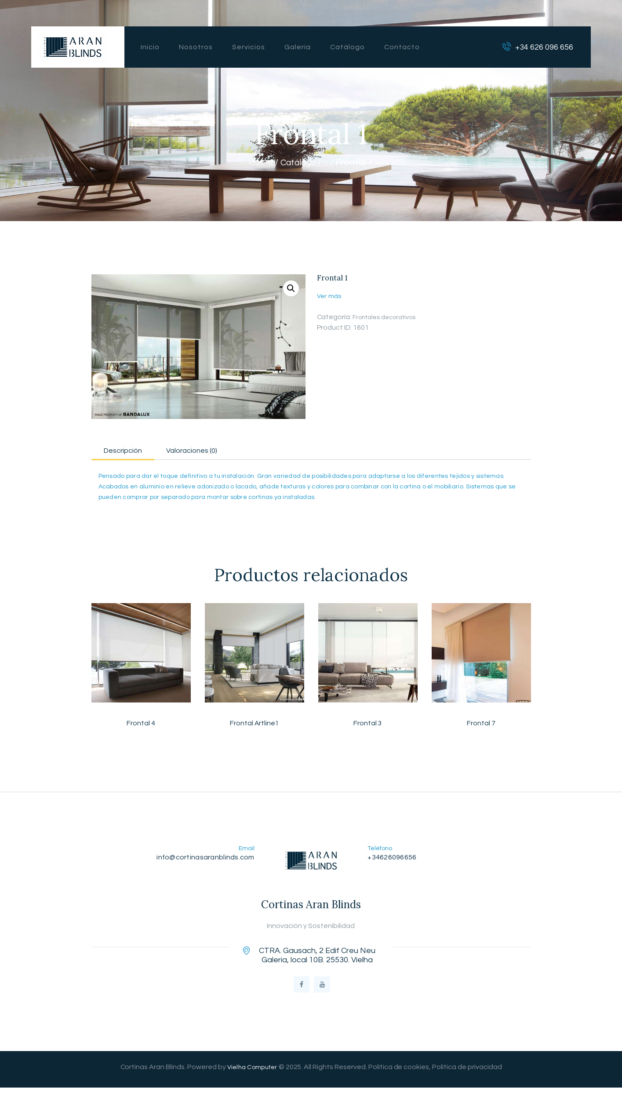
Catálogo (299, 162)
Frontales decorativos (389, 316)
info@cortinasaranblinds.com (202, 861)
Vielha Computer (252, 1078)
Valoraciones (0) (228, 452)
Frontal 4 (141, 727)
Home (258, 162)
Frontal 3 (368, 727)
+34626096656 (393, 861)
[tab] (134, 450)
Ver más (329, 295)
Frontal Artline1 (254, 727)
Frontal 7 (481, 727)
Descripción (134, 452)
